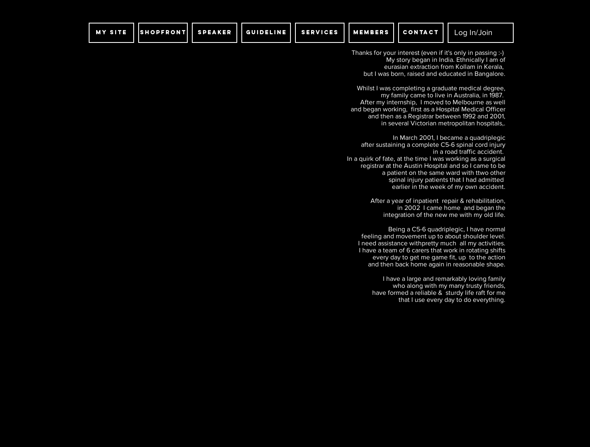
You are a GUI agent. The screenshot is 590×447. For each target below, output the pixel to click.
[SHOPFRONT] (163, 33)
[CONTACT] (421, 33)
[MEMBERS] (371, 33)
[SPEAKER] (214, 33)
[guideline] (266, 33)
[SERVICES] (320, 33)
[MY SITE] (111, 33)
